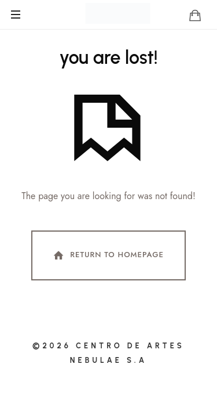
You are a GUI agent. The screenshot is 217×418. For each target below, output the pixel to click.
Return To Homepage (108, 255)
